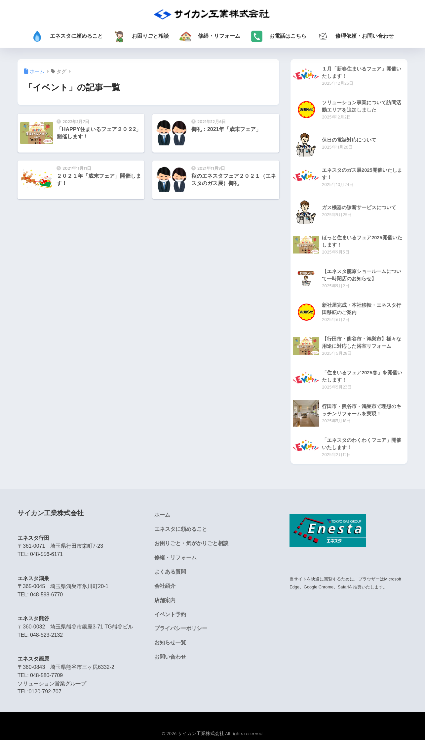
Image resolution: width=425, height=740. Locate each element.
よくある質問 (170, 572)
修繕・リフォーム (175, 558)
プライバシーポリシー (180, 629)
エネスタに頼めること (180, 529)
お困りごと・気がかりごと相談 (191, 543)
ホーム (162, 515)
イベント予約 (170, 615)
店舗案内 (164, 601)
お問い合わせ (170, 658)
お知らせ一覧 (170, 643)
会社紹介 (164, 586)
